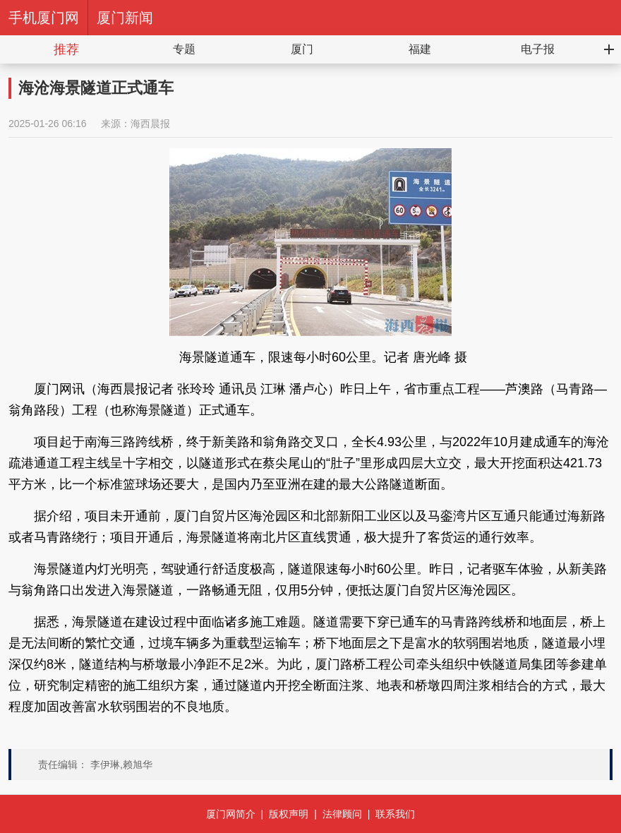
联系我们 (395, 814)
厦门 (302, 49)
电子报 (538, 49)
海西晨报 (150, 123)
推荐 (66, 49)
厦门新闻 (125, 17)
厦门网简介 (230, 814)
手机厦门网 (43, 17)
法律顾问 (342, 814)
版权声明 (288, 814)
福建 (420, 49)
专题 (184, 49)
